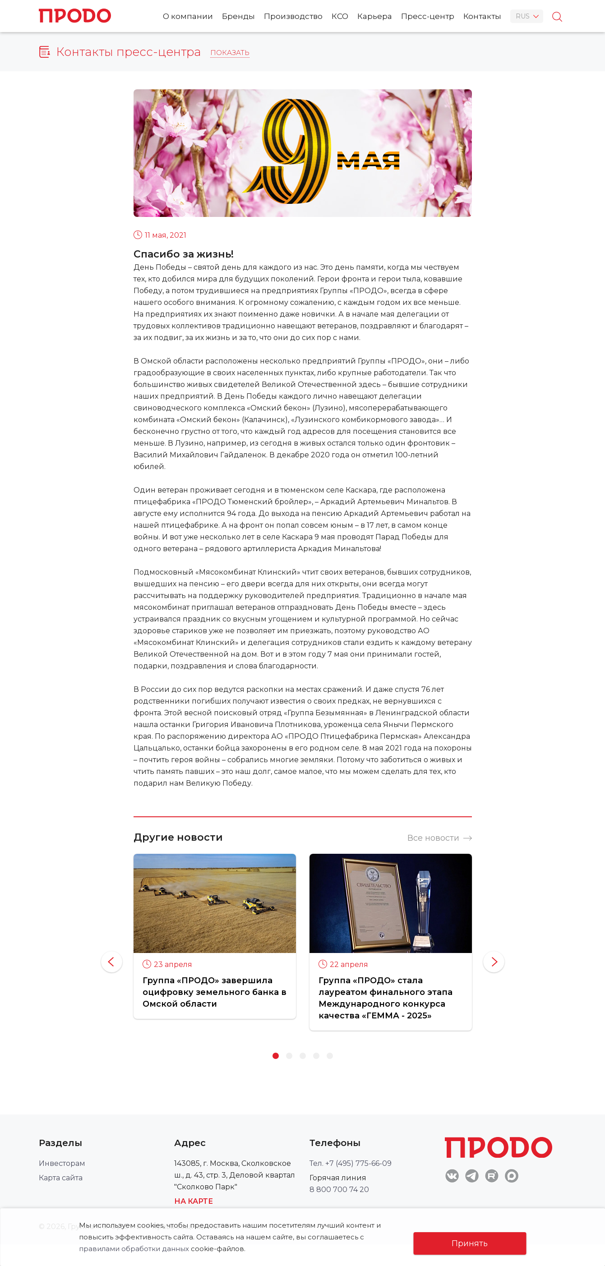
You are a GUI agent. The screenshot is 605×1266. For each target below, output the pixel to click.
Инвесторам (62, 1163)
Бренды (238, 16)
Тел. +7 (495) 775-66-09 (350, 1163)
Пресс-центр (427, 16)
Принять (470, 1243)
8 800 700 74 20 (339, 1189)
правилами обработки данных (134, 1248)
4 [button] (316, 1056)
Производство (293, 16)
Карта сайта (61, 1178)
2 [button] (289, 1056)
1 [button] (275, 1056)
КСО (340, 16)
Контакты (482, 16)
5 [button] (330, 1056)
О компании (188, 16)
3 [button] (303, 1056)
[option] (215, 936)
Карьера (374, 16)
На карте (193, 1201)
